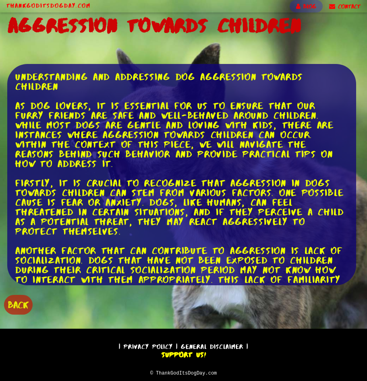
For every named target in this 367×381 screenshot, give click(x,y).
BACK (18, 304)
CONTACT (345, 6)
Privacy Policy (148, 345)
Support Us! (184, 353)
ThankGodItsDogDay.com (48, 5)
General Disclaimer (212, 345)
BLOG (306, 6)
